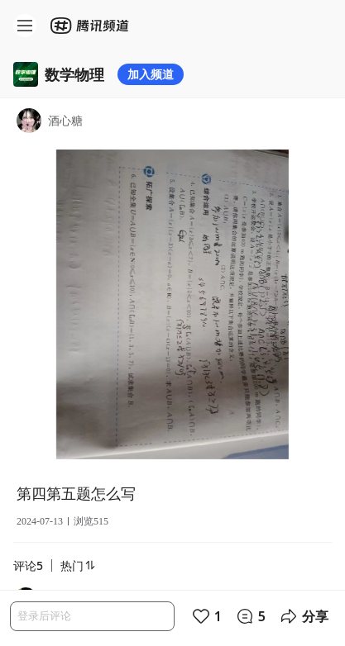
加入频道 (150, 74)
